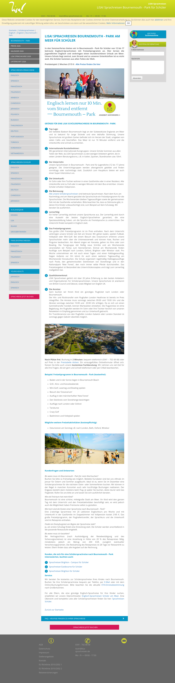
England (20, 33)
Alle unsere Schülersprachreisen (63, 193)
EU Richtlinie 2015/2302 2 (50, 668)
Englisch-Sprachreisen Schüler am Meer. (100, 596)
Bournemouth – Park (20, 41)
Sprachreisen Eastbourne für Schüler (65, 566)
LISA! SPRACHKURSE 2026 (21, 56)
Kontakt (42, 660)
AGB (41, 644)
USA (12, 220)
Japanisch (15, 109)
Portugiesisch (17, 136)
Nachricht (135, 58)
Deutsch (14, 131)
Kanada (14, 215)
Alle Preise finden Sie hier (88, 64)
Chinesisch (16, 103)
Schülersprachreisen (26, 30)
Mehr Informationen (115, 23)
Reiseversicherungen (48, 672)
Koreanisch (16, 148)
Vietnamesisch (17, 153)
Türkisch (15, 142)
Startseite (13, 30)
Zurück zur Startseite (54, 609)
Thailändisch (17, 125)
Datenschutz (44, 648)
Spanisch (15, 81)
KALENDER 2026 (17, 51)
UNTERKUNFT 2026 (18, 61)
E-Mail (107, 582)
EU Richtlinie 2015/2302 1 (50, 664)
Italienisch (16, 92)
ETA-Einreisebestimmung (113, 585)
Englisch (12, 33)
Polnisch (15, 114)
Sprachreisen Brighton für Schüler (64, 571)
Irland (14, 226)
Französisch (16, 86)
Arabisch (15, 97)
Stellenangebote (46, 656)
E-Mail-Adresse (137, 50)
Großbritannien (18, 232)
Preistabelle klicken (70, 362)
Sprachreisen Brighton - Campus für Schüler (69, 562)
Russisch (15, 120)
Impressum (44, 652)
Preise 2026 (16, 46)
